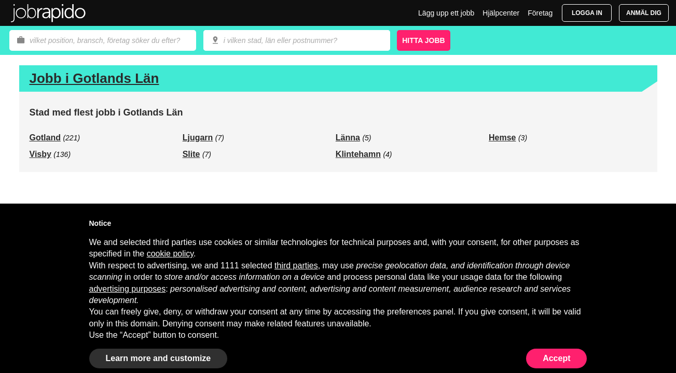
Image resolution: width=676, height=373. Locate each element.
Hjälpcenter (500, 13)
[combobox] (296, 40)
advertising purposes (127, 288)
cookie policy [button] (170, 253)
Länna (348, 137)
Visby (40, 154)
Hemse (502, 137)
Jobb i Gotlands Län (94, 78)
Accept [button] (556, 358)
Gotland (45, 137)
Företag (540, 13)
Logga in (587, 13)
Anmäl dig (643, 13)
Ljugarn (198, 137)
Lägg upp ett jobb (446, 13)
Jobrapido (48, 13)
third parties (296, 265)
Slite (191, 154)
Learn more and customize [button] (158, 358)
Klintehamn (358, 154)
